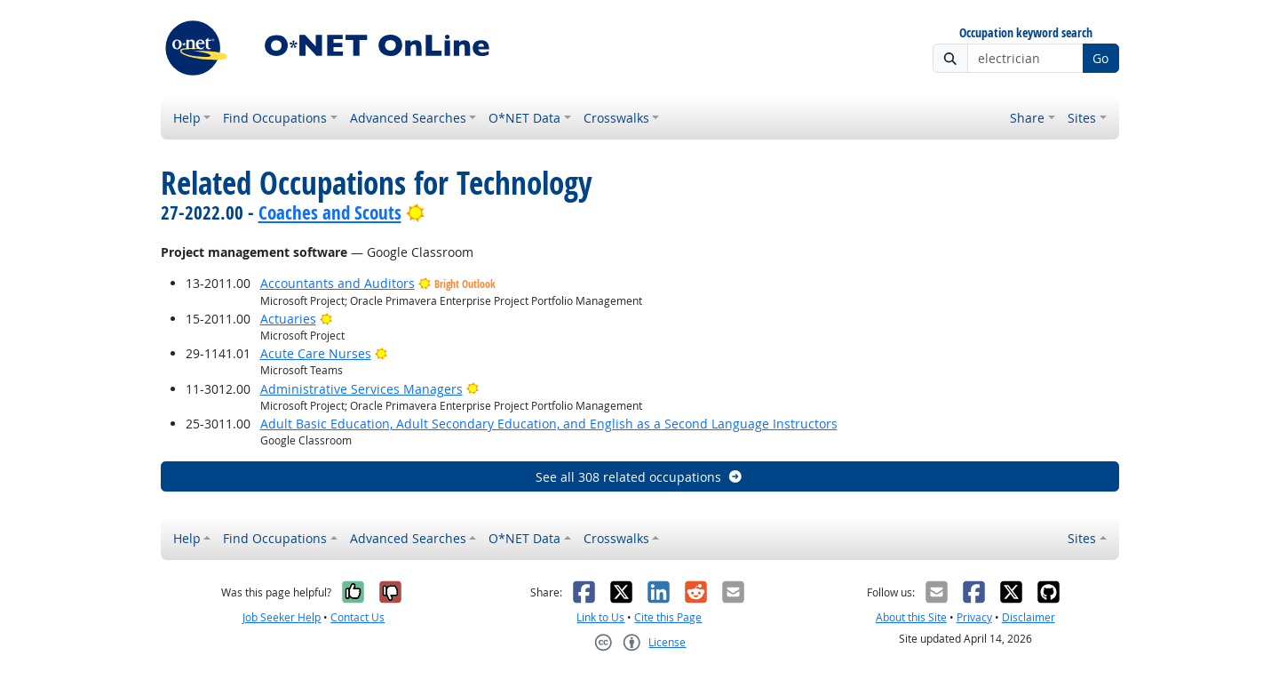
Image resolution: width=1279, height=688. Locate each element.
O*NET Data (524, 117)
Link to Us (600, 617)
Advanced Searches (408, 117)
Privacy (974, 617)
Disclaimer (1028, 617)
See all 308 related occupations (639, 476)
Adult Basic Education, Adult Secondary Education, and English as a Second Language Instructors (549, 423)
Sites (1082, 117)
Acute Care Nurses (315, 353)
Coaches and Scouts (329, 212)
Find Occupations (275, 117)
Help (187, 117)
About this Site (911, 617)
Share (1027, 117)
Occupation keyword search (1025, 33)
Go (1100, 58)
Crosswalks (616, 117)
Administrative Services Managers (361, 388)
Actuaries (288, 318)
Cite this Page (668, 617)
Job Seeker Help (281, 617)
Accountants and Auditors (337, 283)
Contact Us (357, 617)
